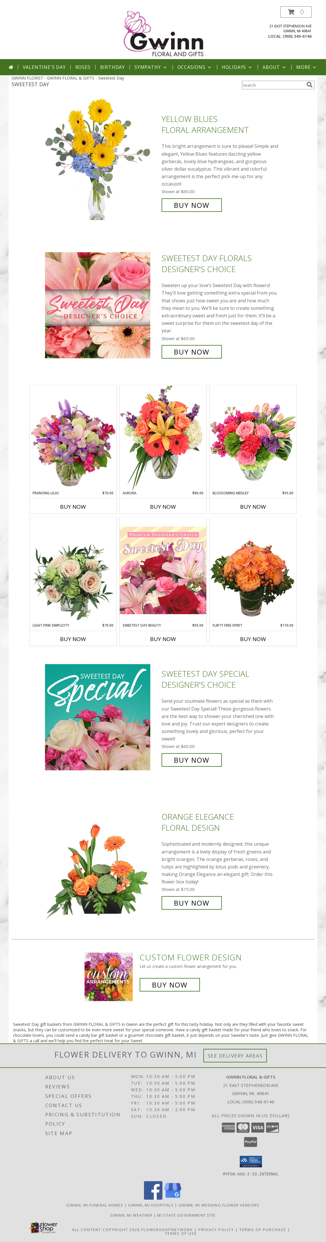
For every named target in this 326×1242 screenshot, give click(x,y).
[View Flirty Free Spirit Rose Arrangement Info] (253, 570)
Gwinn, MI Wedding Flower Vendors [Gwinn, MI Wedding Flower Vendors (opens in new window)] (219, 1204)
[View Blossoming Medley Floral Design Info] (253, 437)
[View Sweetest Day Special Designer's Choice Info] (102, 717)
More (306, 67)
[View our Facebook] (153, 1197)
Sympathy (151, 67)
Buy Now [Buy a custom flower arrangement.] (170, 985)
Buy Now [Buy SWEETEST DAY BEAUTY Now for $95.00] (163, 639)
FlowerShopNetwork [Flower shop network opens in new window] (167, 1229)
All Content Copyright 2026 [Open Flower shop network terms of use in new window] (106, 1229)
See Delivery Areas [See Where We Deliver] (235, 1055)
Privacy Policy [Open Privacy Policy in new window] (216, 1229)
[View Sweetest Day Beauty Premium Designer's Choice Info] (163, 570)
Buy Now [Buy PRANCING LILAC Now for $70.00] (73, 506)
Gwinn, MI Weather (131, 1215)
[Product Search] (273, 85)
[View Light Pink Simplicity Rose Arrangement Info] (73, 570)
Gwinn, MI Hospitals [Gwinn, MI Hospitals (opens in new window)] (151, 1204)
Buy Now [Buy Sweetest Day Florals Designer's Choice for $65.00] (191, 352)
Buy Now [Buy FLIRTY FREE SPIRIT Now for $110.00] (253, 639)
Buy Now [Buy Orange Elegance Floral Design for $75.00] (191, 903)
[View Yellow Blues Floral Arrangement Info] (102, 162)
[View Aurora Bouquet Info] (163, 437)
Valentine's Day (44, 67)
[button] (296, 12)
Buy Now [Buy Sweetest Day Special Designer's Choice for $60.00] (191, 760)
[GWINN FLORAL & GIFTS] (164, 32)
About (275, 67)
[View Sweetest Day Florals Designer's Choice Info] (102, 305)
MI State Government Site (186, 1215)
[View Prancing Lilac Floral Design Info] (73, 437)
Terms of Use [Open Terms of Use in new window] (181, 1233)
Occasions (194, 67)
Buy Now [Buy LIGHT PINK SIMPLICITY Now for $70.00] (73, 639)
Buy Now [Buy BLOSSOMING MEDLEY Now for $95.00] (253, 506)
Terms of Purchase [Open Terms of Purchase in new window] (262, 1229)
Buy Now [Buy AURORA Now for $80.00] (163, 506)
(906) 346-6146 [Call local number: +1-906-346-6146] (297, 36)
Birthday (112, 67)
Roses (83, 67)
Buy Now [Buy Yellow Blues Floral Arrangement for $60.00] (191, 205)
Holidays (237, 67)
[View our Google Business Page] (173, 1197)
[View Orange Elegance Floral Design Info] (102, 860)
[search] (309, 85)
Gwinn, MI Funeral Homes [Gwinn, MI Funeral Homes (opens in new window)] (94, 1204)
